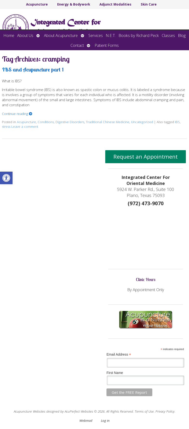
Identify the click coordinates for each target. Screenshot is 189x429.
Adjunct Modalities (115, 4)
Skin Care (149, 4)
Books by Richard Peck (139, 35)
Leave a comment (24, 126)
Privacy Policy (165, 411)
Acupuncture (37, 4)
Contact (77, 45)
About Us (25, 35)
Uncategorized (142, 122)
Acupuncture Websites (29, 411)
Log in (105, 420)
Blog (182, 35)
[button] (6, 178)
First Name (114, 373)
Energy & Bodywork (73, 4)
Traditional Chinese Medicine (107, 122)
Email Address (118, 354)
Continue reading (17, 114)
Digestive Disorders (70, 122)
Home (8, 35)
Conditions (46, 122)
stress (6, 126)
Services (95, 35)
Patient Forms (107, 45)
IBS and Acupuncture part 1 (33, 69)
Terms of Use (144, 411)
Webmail (85, 420)
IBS (177, 122)
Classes (168, 35)
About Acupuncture (61, 35)
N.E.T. (111, 35)
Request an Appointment (145, 156)
